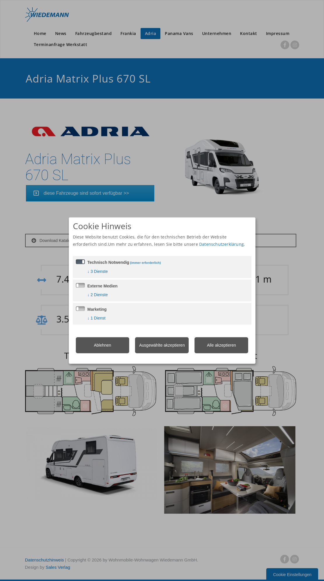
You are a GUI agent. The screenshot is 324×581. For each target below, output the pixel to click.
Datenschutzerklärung (221, 244)
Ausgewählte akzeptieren (162, 345)
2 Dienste (97, 294)
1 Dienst (96, 318)
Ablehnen (102, 345)
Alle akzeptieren (221, 345)
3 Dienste (97, 271)
